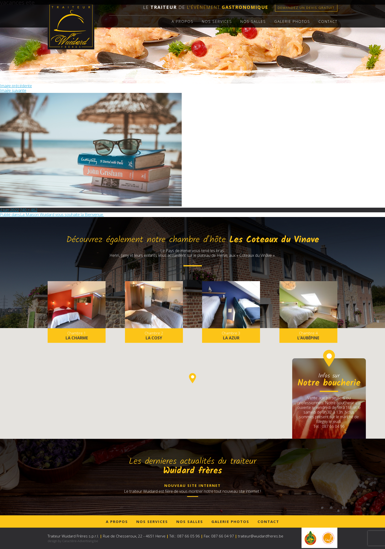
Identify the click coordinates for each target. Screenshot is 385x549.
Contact (327, 21)
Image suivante (13, 90)
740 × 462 (28, 210)
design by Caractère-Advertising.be (73, 541)
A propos (182, 21)
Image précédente (16, 85)
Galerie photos (292, 21)
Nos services (217, 21)
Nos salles (253, 21)
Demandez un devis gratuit (306, 7)
